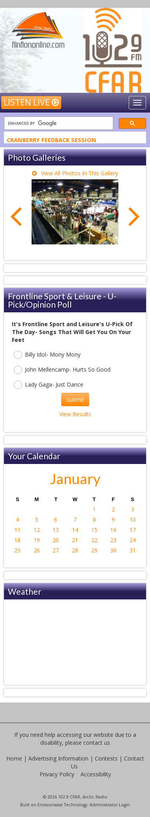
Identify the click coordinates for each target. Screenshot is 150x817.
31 (132, 550)
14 (75, 529)
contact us (96, 742)
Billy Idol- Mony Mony (47, 355)
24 (132, 540)
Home (14, 758)
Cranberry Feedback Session (51, 141)
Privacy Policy (56, 774)
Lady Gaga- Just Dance (48, 385)
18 (17, 540)
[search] (58, 123)
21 (75, 540)
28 (75, 550)
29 (94, 550)
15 (94, 529)
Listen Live (31, 102)
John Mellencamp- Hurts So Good (62, 370)
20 (55, 540)
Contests (106, 758)
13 (55, 529)
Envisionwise (50, 805)
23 (113, 540)
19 (37, 540)
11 (17, 529)
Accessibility (96, 774)
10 (132, 519)
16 (113, 529)
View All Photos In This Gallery (75, 173)
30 (113, 550)
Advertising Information (58, 758)
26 (37, 550)
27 (55, 550)
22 (94, 540)
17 (132, 529)
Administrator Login (110, 805)
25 (17, 550)
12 (37, 529)
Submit (75, 399)
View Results (75, 414)
